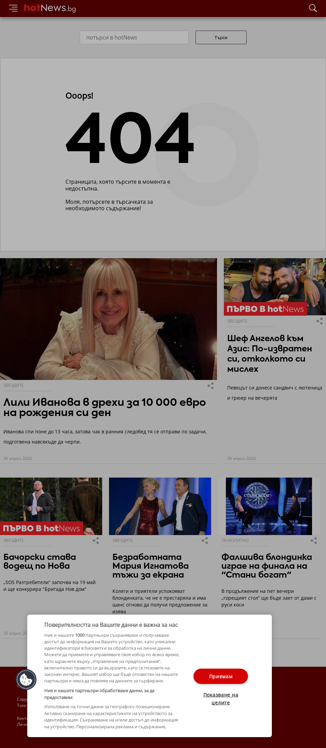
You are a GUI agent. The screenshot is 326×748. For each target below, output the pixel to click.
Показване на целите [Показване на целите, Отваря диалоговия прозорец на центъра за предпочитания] (220, 698)
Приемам (221, 676)
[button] (26, 680)
